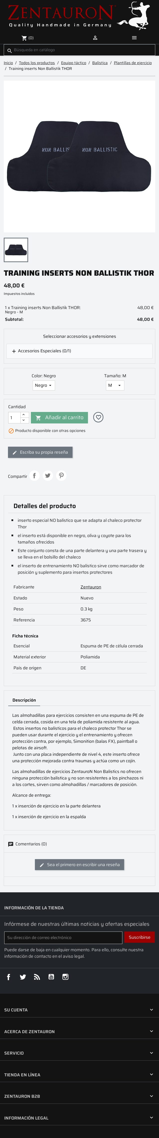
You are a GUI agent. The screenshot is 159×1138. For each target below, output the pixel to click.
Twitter (22, 977)
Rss (37, 977)
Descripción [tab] (24, 700)
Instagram (65, 977)
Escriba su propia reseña (40, 452)
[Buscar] (79, 50)
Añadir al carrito (59, 417)
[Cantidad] (14, 417)
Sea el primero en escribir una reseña (79, 864)
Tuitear (48, 475)
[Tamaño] (115, 385)
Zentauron (90, 586)
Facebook (8, 977)
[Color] (44, 385)
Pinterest (61, 475)
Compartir (34, 475)
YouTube (51, 977)
